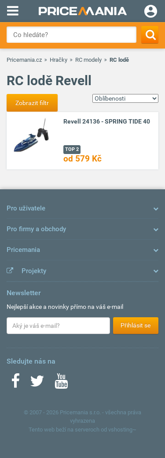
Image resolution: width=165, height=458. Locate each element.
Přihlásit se (135, 325)
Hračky (58, 59)
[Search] (149, 34)
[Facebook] (15, 384)
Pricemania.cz (24, 59)
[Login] (150, 12)
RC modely (88, 59)
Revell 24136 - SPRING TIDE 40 (106, 121)
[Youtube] (61, 384)
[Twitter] (37, 384)
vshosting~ (122, 429)
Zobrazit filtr (32, 102)
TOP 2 (72, 149)
